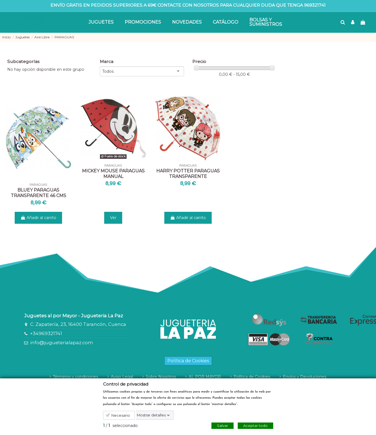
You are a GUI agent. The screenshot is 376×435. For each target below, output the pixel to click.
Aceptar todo (255, 425)
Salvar (222, 425)
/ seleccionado (120, 425)
